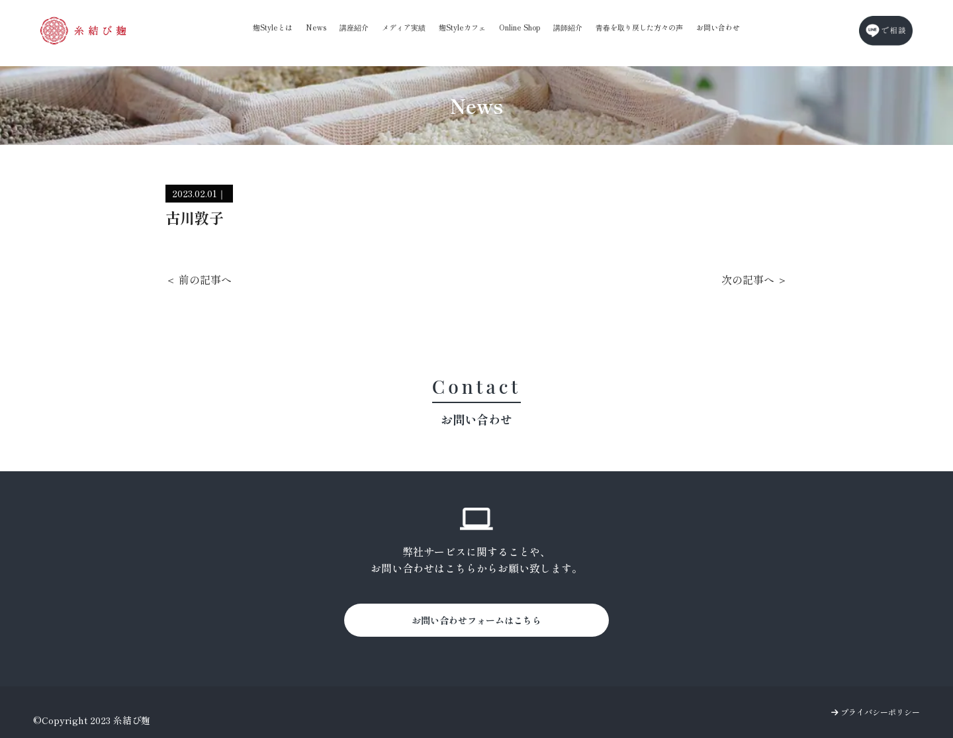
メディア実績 (404, 27)
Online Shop (519, 27)
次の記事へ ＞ (754, 279)
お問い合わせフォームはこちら (476, 620)
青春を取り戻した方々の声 (639, 27)
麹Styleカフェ (462, 27)
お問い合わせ (718, 27)
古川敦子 (194, 217)
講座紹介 (354, 27)
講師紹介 (567, 27)
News (316, 27)
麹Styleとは (273, 27)
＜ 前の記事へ (198, 279)
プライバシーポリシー (875, 711)
